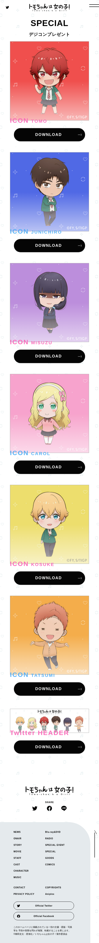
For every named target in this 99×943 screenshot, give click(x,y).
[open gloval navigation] (94, 5)
